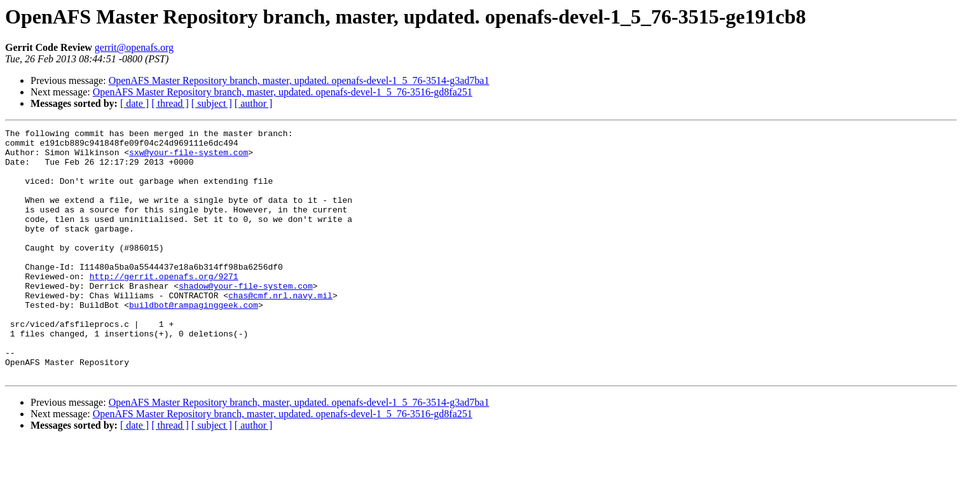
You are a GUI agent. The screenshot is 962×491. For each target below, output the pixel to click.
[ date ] (134, 103)
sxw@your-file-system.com (188, 157)
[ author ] (254, 103)
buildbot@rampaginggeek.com (193, 341)
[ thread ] (170, 103)
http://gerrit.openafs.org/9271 (164, 306)
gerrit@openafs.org (134, 47)
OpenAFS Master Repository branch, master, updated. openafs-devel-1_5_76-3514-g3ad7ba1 (299, 80)
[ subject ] (211, 103)
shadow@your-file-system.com (246, 318)
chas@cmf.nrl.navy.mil (280, 329)
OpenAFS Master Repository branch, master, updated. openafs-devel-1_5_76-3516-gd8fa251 (282, 91)
